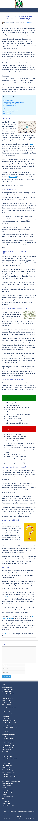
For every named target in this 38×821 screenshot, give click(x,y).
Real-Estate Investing (8, 745)
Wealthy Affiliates (7, 705)
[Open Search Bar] (36, 10)
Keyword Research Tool (8, 772)
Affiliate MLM (6, 711)
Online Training (6, 700)
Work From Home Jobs (8, 805)
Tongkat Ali (13, 177)
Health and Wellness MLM (9, 723)
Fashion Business (7, 765)
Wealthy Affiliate (32, 819)
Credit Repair (5, 716)
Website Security (6, 799)
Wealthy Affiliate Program (9, 707)
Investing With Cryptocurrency (10, 725)
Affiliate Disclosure (31, 814)
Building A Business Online (9, 758)
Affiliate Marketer (7, 685)
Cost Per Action (6, 732)
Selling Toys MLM (7, 749)
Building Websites (7, 687)
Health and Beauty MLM (8, 720)
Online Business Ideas (8, 783)
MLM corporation (11, 597)
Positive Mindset (6, 702)
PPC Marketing (6, 788)
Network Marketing (7, 698)
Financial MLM (6, 718)
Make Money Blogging (8, 693)
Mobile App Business (8, 696)
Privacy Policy (17, 814)
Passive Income (6, 785)
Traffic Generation (7, 792)
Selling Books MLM (7, 747)
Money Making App (7, 741)
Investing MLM (6, 736)
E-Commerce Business (8, 761)
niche (31, 144)
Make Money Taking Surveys (10, 727)
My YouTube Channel (7, 814)
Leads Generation (7, 774)
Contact (23, 814)
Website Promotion (7, 796)
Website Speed (6, 801)
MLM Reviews (29, 22)
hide (17, 97)
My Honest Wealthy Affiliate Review (26, 811)
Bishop (7, 22)
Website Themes (6, 803)
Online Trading (6, 743)
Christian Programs (7, 689)
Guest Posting (6, 767)
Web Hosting (5, 794)
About (5, 811)
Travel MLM (5, 752)
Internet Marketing (7, 770)
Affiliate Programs (7, 756)
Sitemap (19, 816)
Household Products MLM (9, 734)
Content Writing (6, 691)
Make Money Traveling (8, 738)
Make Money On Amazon (9, 776)
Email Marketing (6, 763)
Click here (7, 634)
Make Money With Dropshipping (11, 781)
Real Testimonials (12, 811)
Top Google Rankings (8, 790)
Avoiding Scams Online (8, 714)
